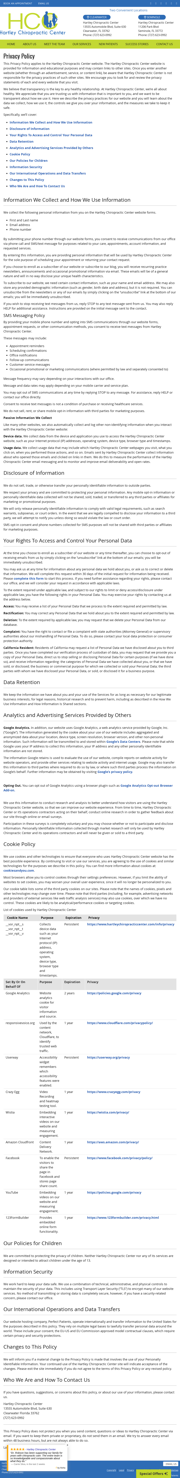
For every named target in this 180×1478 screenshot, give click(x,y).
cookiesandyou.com (18, 870)
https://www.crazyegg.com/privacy (113, 1092)
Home (11, 44)
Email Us (43, 3)
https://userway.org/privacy (108, 1057)
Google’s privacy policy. (115, 772)
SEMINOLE (152, 17)
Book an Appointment (17, 3)
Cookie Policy (20, 154)
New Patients (108, 44)
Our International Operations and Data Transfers (48, 173)
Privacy (130, 1470)
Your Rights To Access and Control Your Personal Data (51, 135)
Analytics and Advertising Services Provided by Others (51, 148)
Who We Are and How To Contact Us (37, 186)
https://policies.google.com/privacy (114, 993)
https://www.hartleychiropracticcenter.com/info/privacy (130, 924)
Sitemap (174, 1470)
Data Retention (22, 141)
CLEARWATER (97, 17)
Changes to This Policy (27, 180)
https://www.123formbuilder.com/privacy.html (123, 1217)
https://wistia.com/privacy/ (108, 1112)
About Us (29, 44)
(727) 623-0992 (16, 1472)
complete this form (29, 578)
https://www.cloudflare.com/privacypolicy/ (120, 1023)
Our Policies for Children (29, 160)
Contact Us (164, 44)
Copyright (111, 1470)
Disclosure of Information (30, 129)
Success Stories (137, 44)
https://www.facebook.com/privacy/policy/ (119, 1158)
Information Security (26, 167)
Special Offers (154, 1473)
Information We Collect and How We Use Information (51, 122)
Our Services (82, 44)
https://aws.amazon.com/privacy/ (113, 1142)
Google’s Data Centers (123, 742)
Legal (121, 1470)
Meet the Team (54, 44)
